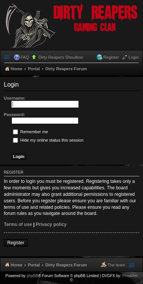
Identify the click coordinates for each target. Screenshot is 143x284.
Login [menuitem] (134, 57)
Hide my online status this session (48, 140)
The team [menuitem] (116, 265)
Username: (15, 98)
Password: (14, 114)
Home (16, 265)
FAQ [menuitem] (25, 57)
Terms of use (18, 224)
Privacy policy (51, 224)
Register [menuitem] (111, 57)
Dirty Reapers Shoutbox (61, 57)
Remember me (30, 131)
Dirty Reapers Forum (66, 265)
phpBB (32, 276)
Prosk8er (130, 276)
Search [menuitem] (136, 69)
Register (15, 242)
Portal (34, 68)
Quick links (7, 57)
